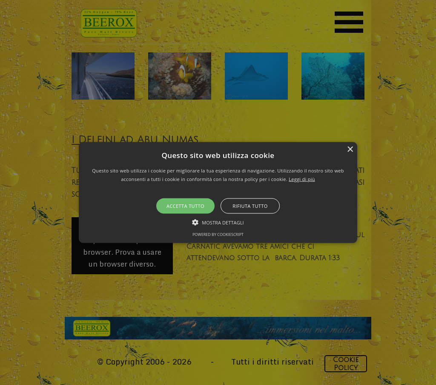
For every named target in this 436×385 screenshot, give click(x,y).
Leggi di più (302, 178)
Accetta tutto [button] (185, 205)
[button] (218, 192)
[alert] (218, 192)
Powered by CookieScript (218, 234)
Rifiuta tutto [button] (249, 205)
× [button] (350, 150)
